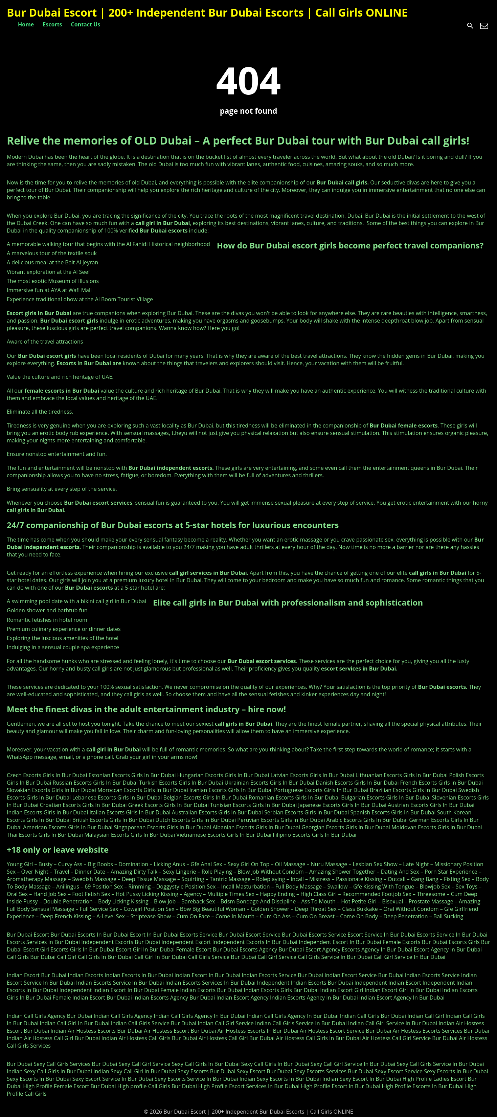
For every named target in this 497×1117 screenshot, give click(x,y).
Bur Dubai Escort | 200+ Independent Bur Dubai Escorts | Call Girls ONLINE (207, 12)
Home (26, 24)
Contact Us (85, 24)
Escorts (52, 24)
